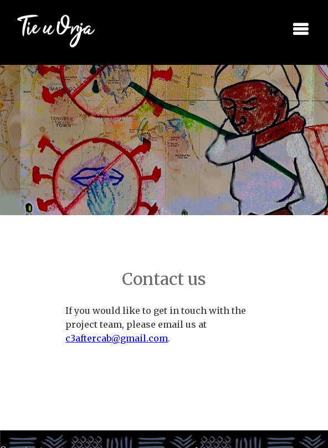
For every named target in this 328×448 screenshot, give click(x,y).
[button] (300, 29)
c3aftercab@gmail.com (116, 338)
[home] (48, 29)
